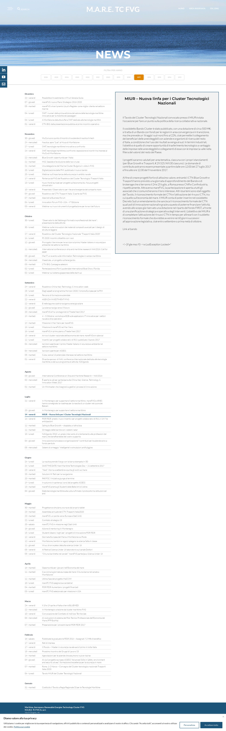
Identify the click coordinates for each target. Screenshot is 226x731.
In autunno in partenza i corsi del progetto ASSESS (63, 482)
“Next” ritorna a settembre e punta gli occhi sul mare (64, 470)
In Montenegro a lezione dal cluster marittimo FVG (64, 609)
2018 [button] (128, 77)
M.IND (181, 8)
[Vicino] (223, 716)
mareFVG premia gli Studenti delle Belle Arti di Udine (64, 487)
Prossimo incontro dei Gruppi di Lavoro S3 (60, 651)
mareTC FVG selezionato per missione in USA (61, 591)
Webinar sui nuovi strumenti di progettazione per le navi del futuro (71, 206)
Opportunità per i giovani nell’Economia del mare (63, 567)
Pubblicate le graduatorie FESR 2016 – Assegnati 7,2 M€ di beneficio (71, 639)
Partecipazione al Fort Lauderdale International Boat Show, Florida (71, 268)
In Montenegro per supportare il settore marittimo (64, 410)
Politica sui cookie (22, 727)
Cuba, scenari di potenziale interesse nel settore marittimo (67, 355)
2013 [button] (179, 77)
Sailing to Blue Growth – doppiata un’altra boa (62, 425)
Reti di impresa (48, 643)
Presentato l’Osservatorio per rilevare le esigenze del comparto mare (71, 189)
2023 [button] (77, 77)
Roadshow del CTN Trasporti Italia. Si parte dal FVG (64, 193)
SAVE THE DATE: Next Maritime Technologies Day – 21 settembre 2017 (73, 466)
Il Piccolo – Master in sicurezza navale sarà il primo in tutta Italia (69, 647)
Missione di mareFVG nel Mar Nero (57, 327)
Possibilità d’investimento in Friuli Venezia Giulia (62, 98)
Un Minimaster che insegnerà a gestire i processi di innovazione (69, 387)
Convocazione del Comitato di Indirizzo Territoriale (64, 613)
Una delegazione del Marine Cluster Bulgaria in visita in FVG (68, 166)
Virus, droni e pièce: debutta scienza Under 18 (62, 545)
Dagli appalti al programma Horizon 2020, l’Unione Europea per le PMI (72, 291)
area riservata (197, 8)
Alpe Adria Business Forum (53, 198)
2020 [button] (108, 77)
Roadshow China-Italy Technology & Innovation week (65, 286)
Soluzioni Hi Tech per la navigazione (57, 474)
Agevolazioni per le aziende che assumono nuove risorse (66, 655)
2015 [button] (159, 77)
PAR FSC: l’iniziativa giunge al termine (58, 478)
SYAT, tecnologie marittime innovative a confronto (63, 146)
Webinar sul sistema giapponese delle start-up (62, 273)
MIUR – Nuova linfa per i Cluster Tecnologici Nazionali (66, 414)
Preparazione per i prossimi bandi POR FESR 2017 (63, 625)
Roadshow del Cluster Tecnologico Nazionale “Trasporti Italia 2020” (71, 234)
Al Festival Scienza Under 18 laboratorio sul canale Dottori (67, 549)
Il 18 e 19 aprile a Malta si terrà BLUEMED (60, 605)
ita (211, 8)
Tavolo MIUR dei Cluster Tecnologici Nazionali (62, 673)
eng (217, 8)
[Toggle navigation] (9, 8)
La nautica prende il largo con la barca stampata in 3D (65, 461)
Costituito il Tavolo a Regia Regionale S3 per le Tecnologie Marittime (71, 687)
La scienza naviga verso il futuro (56, 307)
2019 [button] (118, 77)
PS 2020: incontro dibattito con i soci (58, 238)
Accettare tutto (211, 725)
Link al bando (130, 229)
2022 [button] (87, 77)
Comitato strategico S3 (52, 520)
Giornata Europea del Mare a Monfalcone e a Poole (64, 537)
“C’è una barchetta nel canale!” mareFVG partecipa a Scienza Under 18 (72, 554)
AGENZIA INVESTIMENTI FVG (55, 299)
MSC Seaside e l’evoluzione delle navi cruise (60, 161)
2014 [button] (169, 77)
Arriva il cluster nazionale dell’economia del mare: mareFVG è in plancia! (73, 335)
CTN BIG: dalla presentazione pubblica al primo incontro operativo (70, 124)
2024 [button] (67, 77)
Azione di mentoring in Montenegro (57, 528)
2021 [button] (97, 77)
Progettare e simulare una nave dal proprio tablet (63, 507)
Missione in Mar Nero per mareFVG (57, 323)
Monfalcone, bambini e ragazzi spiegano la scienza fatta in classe (69, 541)
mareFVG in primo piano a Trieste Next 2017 (61, 331)
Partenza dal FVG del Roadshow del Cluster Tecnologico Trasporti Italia (72, 178)
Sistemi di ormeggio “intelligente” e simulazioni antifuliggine (67, 447)
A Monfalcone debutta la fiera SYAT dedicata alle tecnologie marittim (71, 120)
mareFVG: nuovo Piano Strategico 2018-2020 (62, 102)
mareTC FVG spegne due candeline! (57, 583)
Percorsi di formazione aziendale (56, 295)
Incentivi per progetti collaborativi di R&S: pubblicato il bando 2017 (71, 340)
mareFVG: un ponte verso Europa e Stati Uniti (62, 516)
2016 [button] (149, 77)
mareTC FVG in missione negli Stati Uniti (59, 524)
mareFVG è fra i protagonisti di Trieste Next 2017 (63, 312)
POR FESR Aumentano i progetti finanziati (60, 587)
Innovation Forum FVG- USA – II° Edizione (60, 202)
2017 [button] (139, 77)
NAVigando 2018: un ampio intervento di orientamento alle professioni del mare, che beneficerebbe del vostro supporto (74, 435)
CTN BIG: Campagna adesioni (55, 264)
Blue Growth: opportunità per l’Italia (57, 157)
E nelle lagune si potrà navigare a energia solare (62, 303)
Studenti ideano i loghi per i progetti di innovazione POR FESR (68, 533)
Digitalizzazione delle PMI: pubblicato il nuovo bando (64, 170)
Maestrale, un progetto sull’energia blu (58, 260)
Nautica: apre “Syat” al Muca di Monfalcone (60, 142)
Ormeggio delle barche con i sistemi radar (60, 430)
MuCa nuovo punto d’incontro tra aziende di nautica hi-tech (68, 138)
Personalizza (189, 725)
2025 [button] (56, 77)
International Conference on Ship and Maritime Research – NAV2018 (72, 375)
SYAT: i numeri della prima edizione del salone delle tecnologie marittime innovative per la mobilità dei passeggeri (72, 114)
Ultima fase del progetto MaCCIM (56, 579)
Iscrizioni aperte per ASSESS (54, 350)
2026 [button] (46, 77)
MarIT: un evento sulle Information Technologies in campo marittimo (71, 256)
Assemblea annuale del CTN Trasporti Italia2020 (63, 512)
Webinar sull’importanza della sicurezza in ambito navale (66, 174)
